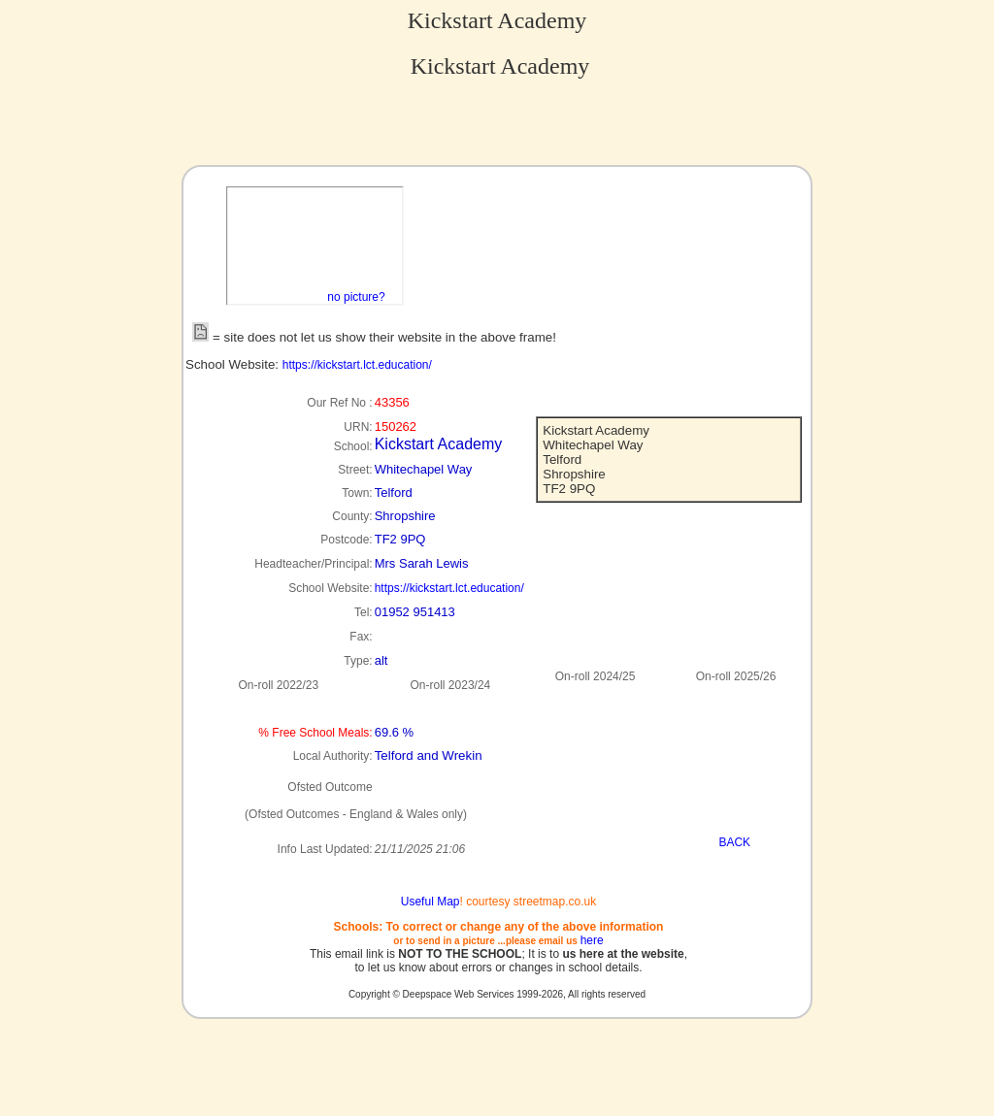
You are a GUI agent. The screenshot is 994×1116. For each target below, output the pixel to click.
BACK (734, 842)
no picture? (355, 297)
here (592, 940)
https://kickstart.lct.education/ (357, 365)
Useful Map (430, 901)
